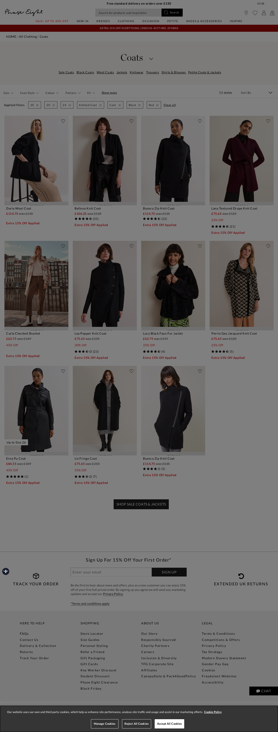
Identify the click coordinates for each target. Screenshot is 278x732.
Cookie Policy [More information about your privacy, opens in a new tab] (213, 712)
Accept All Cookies (169, 723)
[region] (139, 719)
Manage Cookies (105, 723)
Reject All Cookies (136, 723)
